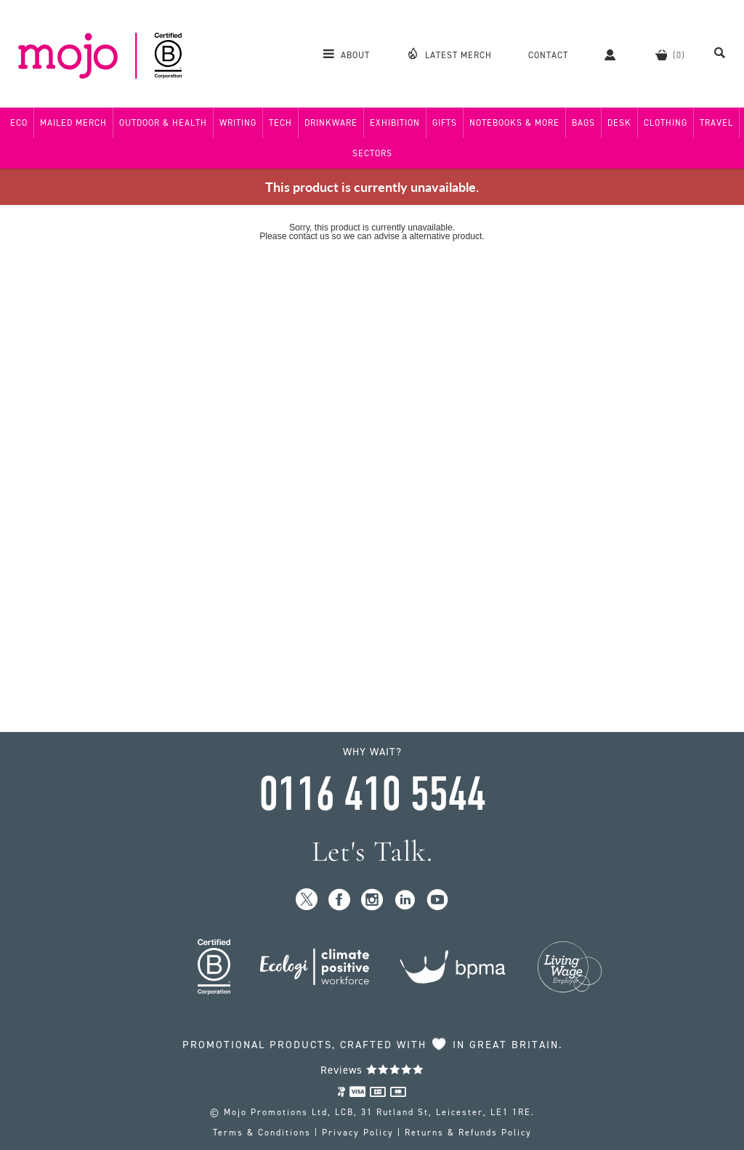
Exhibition (395, 123)
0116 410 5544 (372, 794)
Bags (583, 123)
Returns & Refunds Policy (468, 1132)
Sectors (372, 153)
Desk (619, 123)
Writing (237, 123)
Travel (716, 123)
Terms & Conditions (262, 1132)
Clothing (665, 123)
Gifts (444, 123)
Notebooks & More (514, 123)
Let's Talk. (372, 851)
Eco (19, 123)
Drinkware (330, 123)
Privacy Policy (358, 1132)
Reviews (372, 1070)
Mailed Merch (73, 123)
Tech (280, 123)
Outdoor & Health (163, 123)
